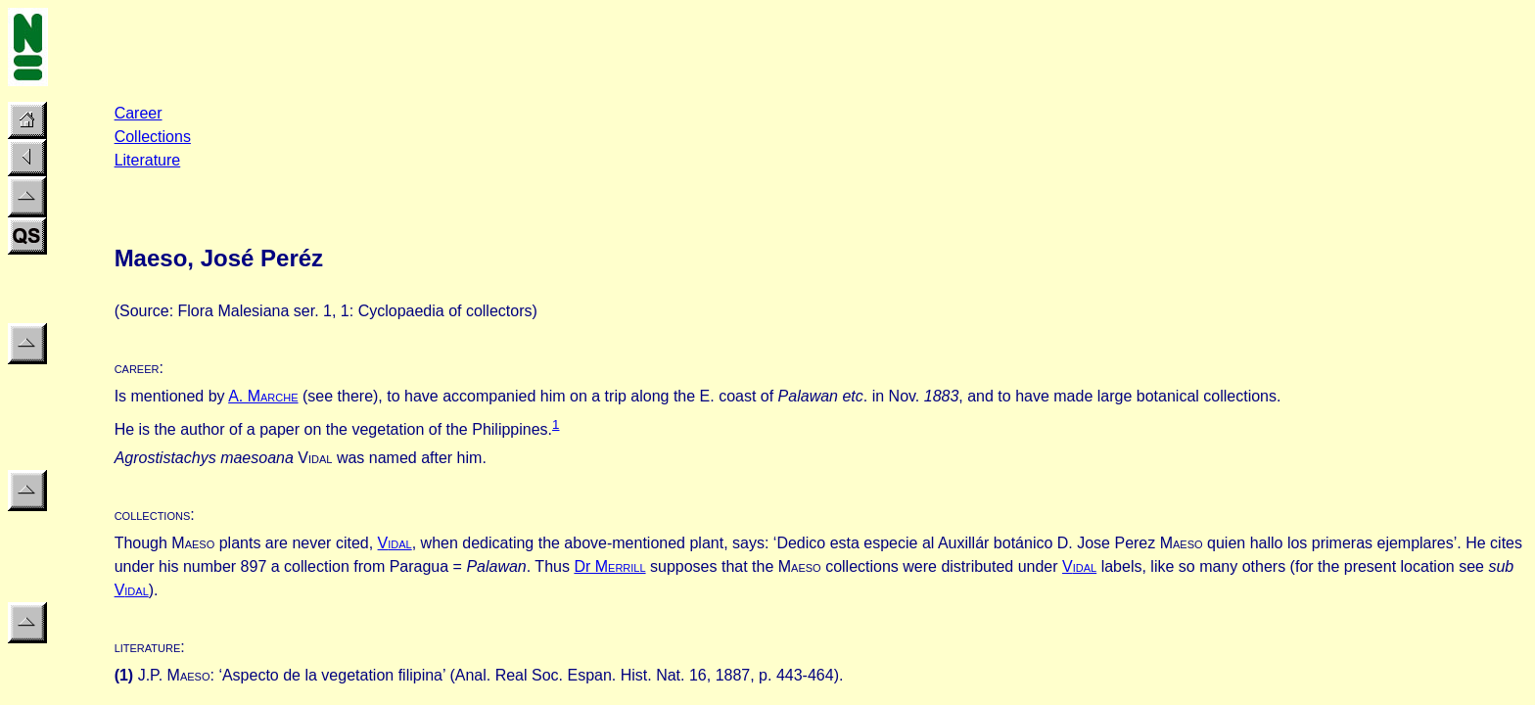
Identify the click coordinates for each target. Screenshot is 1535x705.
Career (139, 113)
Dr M (609, 566)
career (137, 367)
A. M (263, 396)
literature (148, 646)
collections (153, 514)
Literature (148, 160)
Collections (153, 136)
